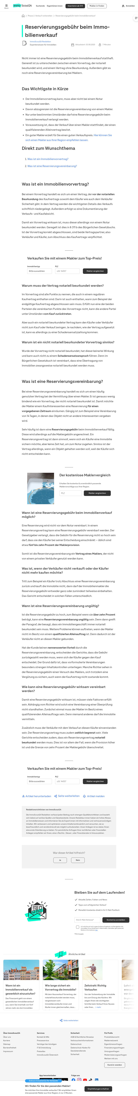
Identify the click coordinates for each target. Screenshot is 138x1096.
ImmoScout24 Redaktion (40, 41)
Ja (60, 860)
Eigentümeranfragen (113, 1044)
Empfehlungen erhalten (98, 1089)
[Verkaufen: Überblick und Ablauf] (100, 985)
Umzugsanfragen (111, 1051)
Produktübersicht (111, 1037)
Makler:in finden (97, 6)
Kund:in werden (115, 1065)
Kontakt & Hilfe (43, 1037)
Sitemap (6, 1044)
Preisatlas (41, 1051)
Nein (78, 860)
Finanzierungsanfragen (114, 1048)
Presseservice (43, 1040)
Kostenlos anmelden (116, 920)
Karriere (6, 1040)
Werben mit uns (111, 1058)
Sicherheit (75, 1054)
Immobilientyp (33, 266)
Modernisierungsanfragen (115, 1055)
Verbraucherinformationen (82, 1040)
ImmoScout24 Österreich (47, 1055)
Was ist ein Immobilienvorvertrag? (47, 159)
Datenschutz (76, 1044)
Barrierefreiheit (9, 1048)
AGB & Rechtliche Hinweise (82, 1037)
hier (96, 930)
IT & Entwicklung (44, 1048)
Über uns (7, 1037)
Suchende (40, 6)
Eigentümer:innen (55, 6)
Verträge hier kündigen (47, 1044)
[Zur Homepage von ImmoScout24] (22, 7)
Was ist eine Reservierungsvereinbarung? (52, 166)
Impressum (8, 1051)
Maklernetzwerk (111, 1040)
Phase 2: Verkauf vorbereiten (40, 16)
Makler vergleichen (95, 271)
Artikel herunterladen (36, 796)
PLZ (56, 266)
